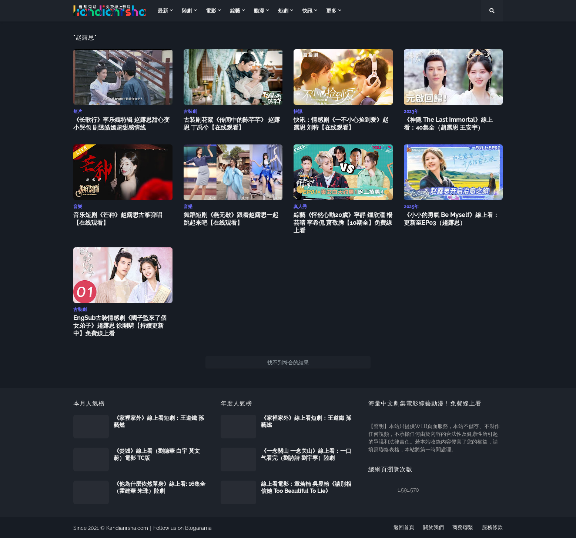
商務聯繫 (462, 527)
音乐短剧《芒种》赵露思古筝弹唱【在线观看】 (117, 218)
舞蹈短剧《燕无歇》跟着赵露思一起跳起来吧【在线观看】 (231, 218)
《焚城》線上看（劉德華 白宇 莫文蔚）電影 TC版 (157, 454)
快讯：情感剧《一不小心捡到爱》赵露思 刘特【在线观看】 (341, 123)
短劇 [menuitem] (283, 11)
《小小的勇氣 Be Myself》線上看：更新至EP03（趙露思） (451, 218)
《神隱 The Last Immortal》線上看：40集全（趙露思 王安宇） (448, 123)
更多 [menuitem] (331, 11)
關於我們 (433, 527)
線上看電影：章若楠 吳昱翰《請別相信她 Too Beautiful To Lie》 (306, 487)
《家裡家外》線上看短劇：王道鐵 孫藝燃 (159, 421)
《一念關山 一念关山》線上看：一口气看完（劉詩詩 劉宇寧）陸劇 (306, 454)
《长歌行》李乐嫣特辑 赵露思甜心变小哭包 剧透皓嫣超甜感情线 (121, 123)
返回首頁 (403, 527)
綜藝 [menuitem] (235, 11)
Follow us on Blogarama (182, 527)
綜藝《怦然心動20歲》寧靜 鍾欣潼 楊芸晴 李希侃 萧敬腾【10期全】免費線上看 (343, 222)
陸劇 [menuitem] (187, 11)
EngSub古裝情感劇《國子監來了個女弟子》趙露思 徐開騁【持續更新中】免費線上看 (120, 325)
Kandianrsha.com (127, 527)
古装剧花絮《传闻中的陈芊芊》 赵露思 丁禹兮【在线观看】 (232, 123)
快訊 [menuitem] (307, 11)
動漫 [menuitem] (259, 11)
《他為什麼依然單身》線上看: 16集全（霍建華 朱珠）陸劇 (159, 487)
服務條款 (492, 527)
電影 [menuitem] (211, 11)
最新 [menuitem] (163, 11)
